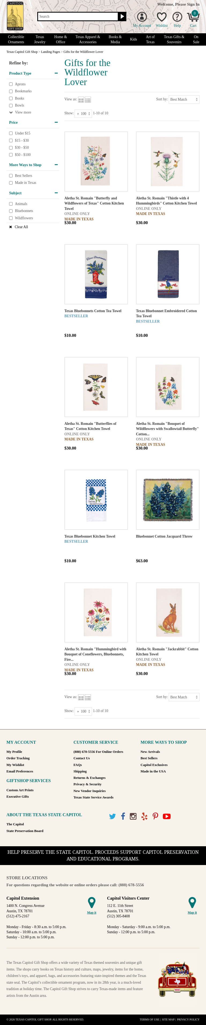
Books (19, 98)
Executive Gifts (17, 796)
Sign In (193, 4)
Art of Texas (150, 39)
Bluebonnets (24, 211)
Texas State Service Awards (93, 797)
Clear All (21, 227)
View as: (70, 99)
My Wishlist (15, 765)
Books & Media (115, 39)
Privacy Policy (188, 1019)
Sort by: (162, 99)
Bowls (19, 106)
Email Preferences (19, 771)
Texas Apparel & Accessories (88, 39)
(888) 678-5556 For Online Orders (98, 752)
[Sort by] (184, 99)
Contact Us (81, 758)
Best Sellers (23, 176)
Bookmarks (23, 91)
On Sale (196, 39)
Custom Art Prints (20, 790)
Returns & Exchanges (89, 778)
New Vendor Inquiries (89, 791)
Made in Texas (25, 183)
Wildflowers (24, 218)
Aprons (20, 84)
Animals (21, 204)
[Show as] (83, 114)
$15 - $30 (22, 140)
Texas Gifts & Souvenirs (174, 39)
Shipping (80, 771)
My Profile (14, 752)
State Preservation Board (24, 831)
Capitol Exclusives (154, 765)
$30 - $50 (22, 147)
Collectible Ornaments (16, 39)
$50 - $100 (23, 155)
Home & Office (60, 39)
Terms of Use (149, 1019)
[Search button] (122, 17)
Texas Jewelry (39, 39)
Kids (133, 39)
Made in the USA (153, 771)
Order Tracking (18, 758)
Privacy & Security (87, 784)
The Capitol (15, 824)
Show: (69, 113)
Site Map (168, 1019)
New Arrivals (150, 752)
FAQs (77, 765)
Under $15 (22, 133)
